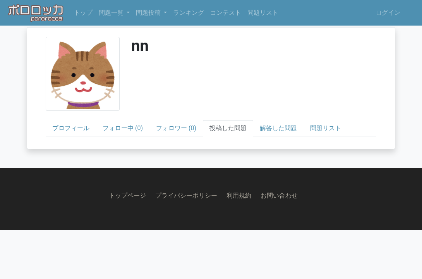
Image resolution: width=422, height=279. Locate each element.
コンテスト (225, 12)
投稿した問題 (228, 128)
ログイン (388, 12)
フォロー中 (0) (123, 128)
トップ (83, 12)
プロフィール (70, 128)
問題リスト (262, 12)
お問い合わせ (279, 195)
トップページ (127, 195)
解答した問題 (278, 128)
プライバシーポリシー (186, 195)
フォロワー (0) (176, 128)
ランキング (188, 12)
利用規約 (238, 195)
